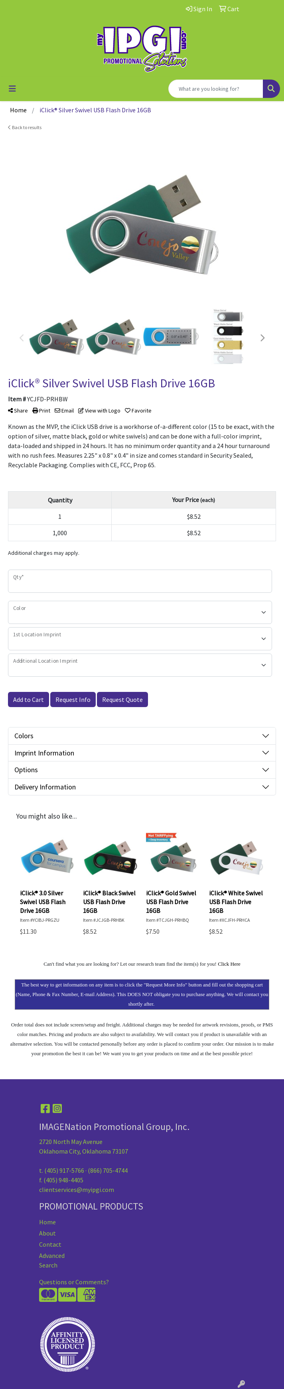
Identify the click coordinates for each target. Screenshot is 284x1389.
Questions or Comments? (74, 1282)
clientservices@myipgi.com (76, 1190)
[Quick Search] (215, 89)
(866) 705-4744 (108, 1170)
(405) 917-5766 (64, 1170)
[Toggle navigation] (12, 88)
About (47, 1233)
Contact (50, 1244)
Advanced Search (52, 1260)
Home (47, 1222)
